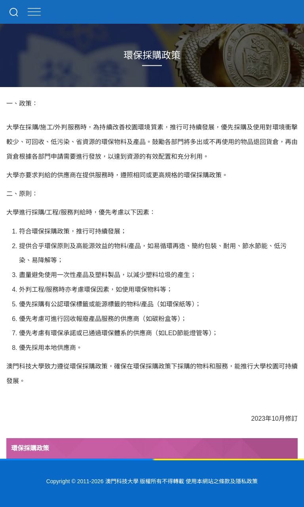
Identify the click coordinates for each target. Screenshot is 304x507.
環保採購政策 (30, 448)
